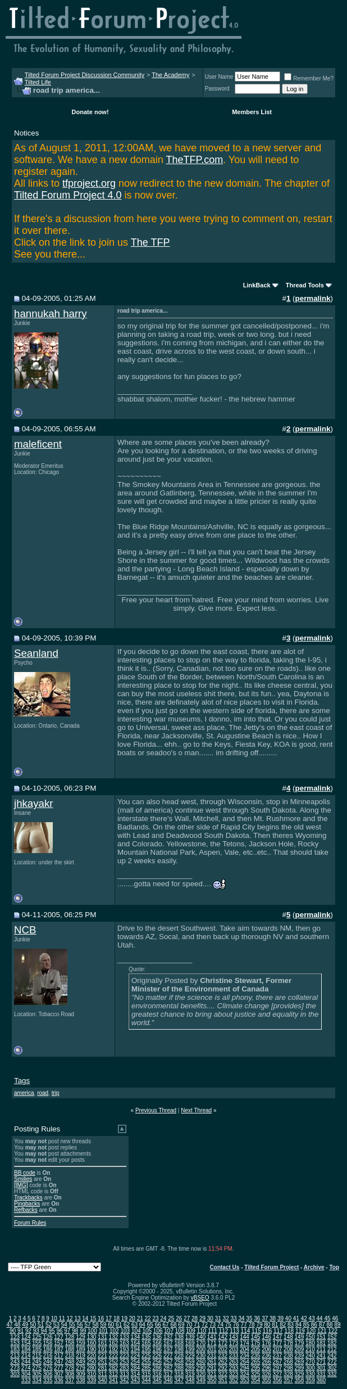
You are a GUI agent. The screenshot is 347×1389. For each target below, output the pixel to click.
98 (75, 1331)
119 (300, 1331)
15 (93, 1318)
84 (298, 1325)
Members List (252, 112)
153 (15, 1343)
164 (135, 1343)
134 (135, 1337)
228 (179, 1355)
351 (222, 1380)
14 (85, 1318)
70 (189, 1325)
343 (135, 1380)
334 (37, 1380)
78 (252, 1325)
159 (80, 1343)
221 (102, 1355)
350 (212, 1380)
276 (48, 1368)
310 (92, 1374)
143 (234, 1337)
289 (190, 1368)
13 (77, 1318)
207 (277, 1349)
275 (37, 1368)
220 (92, 1355)
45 (327, 1318)
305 (37, 1374)
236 (266, 1355)
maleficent (38, 444)
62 (127, 1325)
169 (190, 1343)
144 (244, 1337)
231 (212, 1355)
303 (15, 1374)
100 (92, 1331)
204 (244, 1349)
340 (102, 1380)
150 (310, 1337)
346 (168, 1380)
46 (335, 1318)
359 (310, 1380)
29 (202, 1318)
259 (190, 1362)
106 (158, 1331)
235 (256, 1355)
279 (80, 1368)
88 (330, 1325)
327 (277, 1374)
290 (201, 1368)
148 (288, 1337)
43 (312, 1318)
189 (80, 1349)
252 (113, 1362)
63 (134, 1325)
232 (222, 1355)
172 (222, 1343)
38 (273, 1318)
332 (332, 1374)
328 (288, 1374)
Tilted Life (38, 82)
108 (180, 1331)
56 (80, 1325)
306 (48, 1374)
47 (9, 1325)
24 (163, 1318)
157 (58, 1343)
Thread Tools (305, 285)
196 (157, 1349)
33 (234, 1318)
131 (102, 1337)
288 (179, 1368)
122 (332, 1331)
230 (201, 1355)
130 (92, 1337)
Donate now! (90, 112)
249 (80, 1362)
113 (234, 1331)
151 (321, 1337)
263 (234, 1362)
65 (150, 1325)
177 (277, 1343)
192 (113, 1349)
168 (179, 1343)
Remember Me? (309, 78)
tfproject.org (89, 183)
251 (102, 1362)
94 (44, 1331)
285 (146, 1368)
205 (256, 1349)
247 (58, 1362)
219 (80, 1355)
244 (26, 1362)
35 (249, 1318)
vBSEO (200, 1298)
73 (212, 1325)
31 (218, 1318)
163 (124, 1343)
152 (332, 1337)
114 (245, 1331)
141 (212, 1337)
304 (26, 1374)
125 (37, 1337)
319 (190, 1374)
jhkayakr (33, 803)
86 (314, 1325)
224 (135, 1355)
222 (113, 1355)
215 (37, 1355)
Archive (314, 1267)
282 (113, 1368)
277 (58, 1368)
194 (135, 1349)
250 (92, 1362)
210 (310, 1349)
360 (321, 1380)
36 (257, 1318)
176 (266, 1343)
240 (310, 1355)
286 (157, 1368)
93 (36, 1331)
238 (288, 1355)
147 (277, 1337)
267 (277, 1362)
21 (140, 1318)
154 (26, 1343)
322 (222, 1374)
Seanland (36, 653)
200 (201, 1349)
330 (310, 1374)
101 (103, 1331)
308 (70, 1374)
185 (37, 1349)
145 (256, 1337)
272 (332, 1362)
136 (157, 1337)
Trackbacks (28, 1197)
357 (288, 1380)
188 (70, 1349)
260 (201, 1362)
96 (59, 1331)
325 (256, 1374)
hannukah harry (50, 313)
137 (168, 1337)
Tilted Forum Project (271, 1267)
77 (244, 1325)
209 (299, 1349)
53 (56, 1325)
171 (212, 1343)
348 (190, 1380)
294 (244, 1368)
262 (222, 1362)
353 (244, 1380)
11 (62, 1318)
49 (25, 1325)
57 (87, 1325)
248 (70, 1362)
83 (290, 1325)
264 (244, 1362)
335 (48, 1380)
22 (148, 1318)
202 (222, 1349)
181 (321, 1343)
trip (56, 1093)
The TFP (150, 242)
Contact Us (225, 1267)
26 (179, 1318)
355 (266, 1380)
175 (256, 1343)
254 (135, 1362)
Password (217, 88)
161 (102, 1343)
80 (267, 1325)
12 (69, 1318)
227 (168, 1355)
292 (222, 1368)
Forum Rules (30, 1223)
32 (226, 1318)
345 (157, 1380)
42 (304, 1318)
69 (181, 1325)
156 (48, 1343)
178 (288, 1343)
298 (288, 1368)
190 (92, 1349)
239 (299, 1355)
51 (41, 1325)
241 (321, 1355)
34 (241, 1318)
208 (288, 1349)
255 (146, 1362)
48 (17, 1325)
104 (136, 1331)
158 (70, 1343)
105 (147, 1331)
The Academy (170, 74)
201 (212, 1349)
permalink (313, 298)
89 (337, 1325)
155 (37, 1343)
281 (102, 1368)
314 (135, 1374)
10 (54, 1318)
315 (146, 1374)
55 (72, 1325)
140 (201, 1337)
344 (146, 1380)
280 (92, 1368)
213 (15, 1355)
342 (124, 1380)
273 (15, 1368)
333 (26, 1380)
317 (168, 1374)
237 (277, 1355)
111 (212, 1331)
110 (202, 1331)
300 (310, 1368)
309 (80, 1374)
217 (58, 1355)
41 (296, 1318)
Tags (22, 1080)
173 (234, 1343)
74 (220, 1325)
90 (13, 1331)
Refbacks (26, 1210)
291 (212, 1368)
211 (321, 1349)
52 (48, 1325)
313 (124, 1374)
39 (280, 1318)
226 (157, 1355)
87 (322, 1325)
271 (321, 1362)
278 (70, 1368)
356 (277, 1380)
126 (48, 1337)
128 (70, 1337)
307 (58, 1374)
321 (212, 1374)
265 (256, 1362)
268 (288, 1362)
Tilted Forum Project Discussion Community (85, 74)
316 (157, 1374)
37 (265, 1318)
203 (234, 1349)
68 (173, 1325)
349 (201, 1380)
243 (15, 1362)
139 (190, 1337)
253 (124, 1362)
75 (228, 1325)
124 (26, 1337)
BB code (24, 1173)
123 (15, 1337)
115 (256, 1331)
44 (319, 1318)
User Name (219, 77)
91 (20, 1331)
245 (37, 1362)
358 (299, 1380)
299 (299, 1368)
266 (266, 1362)
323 (234, 1374)
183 (15, 1349)
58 (95, 1325)
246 (48, 1362)
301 (321, 1368)
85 (306, 1325)
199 (190, 1349)
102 (114, 1331)
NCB (25, 930)
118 (289, 1331)
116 (267, 1331)
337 (70, 1380)
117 (278, 1331)
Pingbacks (27, 1204)
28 (194, 1318)
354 (256, 1380)
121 (322, 1331)
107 (169, 1331)
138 (179, 1337)
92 (28, 1331)
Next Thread (196, 1110)
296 (266, 1368)
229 (190, 1355)
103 (125, 1331)
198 (179, 1349)
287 (168, 1368)
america (24, 1093)
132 (113, 1337)
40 (288, 1318)
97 (67, 1331)
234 (244, 1355)
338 (80, 1380)
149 (299, 1337)
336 (58, 1380)
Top (334, 1267)
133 (124, 1337)
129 (80, 1337)
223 (124, 1355)
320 (201, 1374)
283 (124, 1368)
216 (48, 1355)
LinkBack (257, 285)
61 (119, 1325)
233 (234, 1355)
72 (205, 1325)
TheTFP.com (194, 159)
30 (210, 1318)
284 (135, 1368)
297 (277, 1368)
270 (310, 1362)
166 (157, 1343)
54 (64, 1325)
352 (234, 1380)
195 (146, 1349)
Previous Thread (155, 1110)
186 (48, 1349)
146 (266, 1337)
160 (92, 1343)
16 (101, 1318)
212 (332, 1349)
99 (83, 1331)
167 (168, 1343)
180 (310, 1343)
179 (299, 1343)
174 (244, 1343)
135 (146, 1337)
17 (109, 1318)
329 (299, 1374)
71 (197, 1325)
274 (26, 1368)
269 (299, 1362)
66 (158, 1325)
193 (124, 1349)
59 (103, 1325)
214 (26, 1355)
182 (332, 1343)
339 (92, 1380)
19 (124, 1318)
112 (224, 1331)
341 (113, 1380)
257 (168, 1362)
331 (321, 1374)
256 (157, 1362)
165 (146, 1343)
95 (52, 1331)
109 (190, 1331)
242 (332, 1355)
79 (259, 1325)
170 (201, 1343)
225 (146, 1355)
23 (155, 1318)
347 (179, 1380)
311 (102, 1374)
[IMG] (21, 1185)
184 (26, 1349)
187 (58, 1349)
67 (166, 1325)
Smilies (23, 1179)
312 (113, 1374)
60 (111, 1325)
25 (171, 1318)
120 (311, 1331)
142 (222, 1337)
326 (266, 1374)
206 (266, 1349)
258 (179, 1362)
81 (275, 1325)
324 (244, 1374)
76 (236, 1325)
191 (102, 1349)
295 (256, 1368)
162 (113, 1343)
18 (116, 1318)
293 (234, 1368)
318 (179, 1374)
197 (168, 1349)
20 (132, 1318)
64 (142, 1325)
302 (332, 1368)
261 (212, 1362)
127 (58, 1337)
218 (70, 1355)
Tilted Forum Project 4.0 (67, 195)
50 (33, 1325)
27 (187, 1318)
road (42, 1093)
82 (283, 1325)
